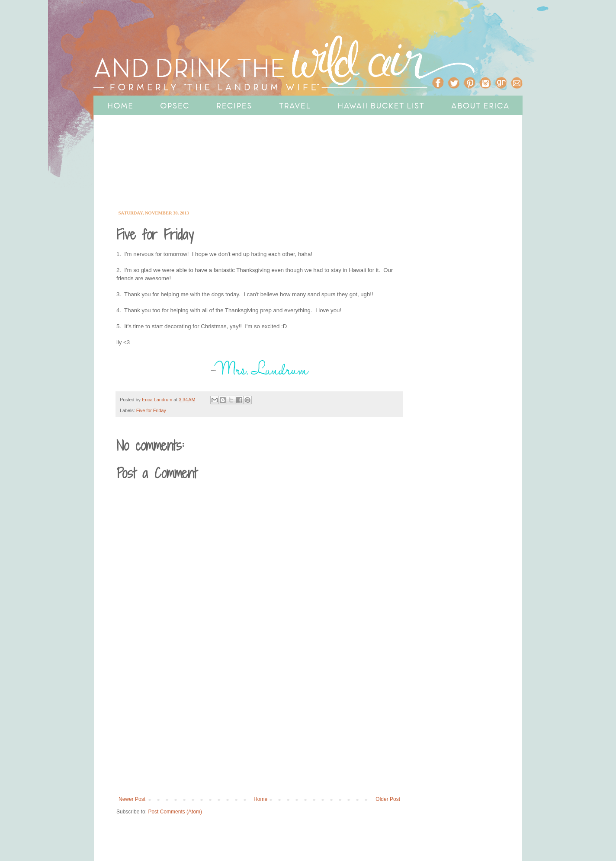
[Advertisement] (281, 173)
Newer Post (132, 799)
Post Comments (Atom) (175, 812)
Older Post (387, 799)
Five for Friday (151, 410)
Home (260, 799)
